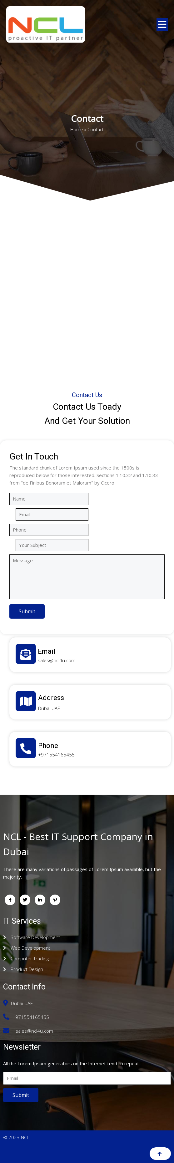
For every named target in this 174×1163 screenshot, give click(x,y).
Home (76, 129)
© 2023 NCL (16, 1137)
